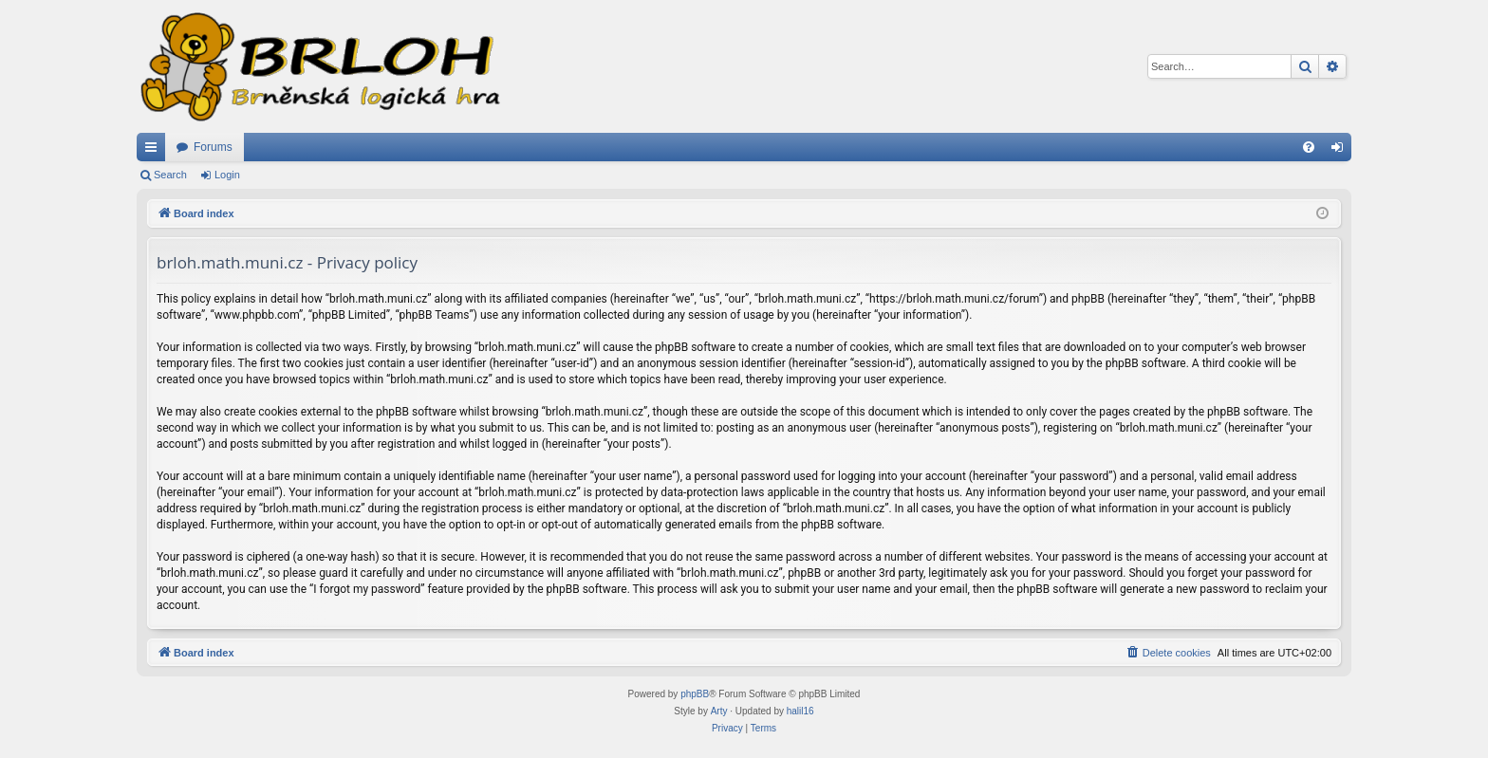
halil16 (800, 711)
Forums (213, 147)
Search (170, 174)
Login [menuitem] (1341, 150)
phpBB (694, 694)
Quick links (154, 150)
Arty (719, 711)
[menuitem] (1308, 147)
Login (227, 174)
